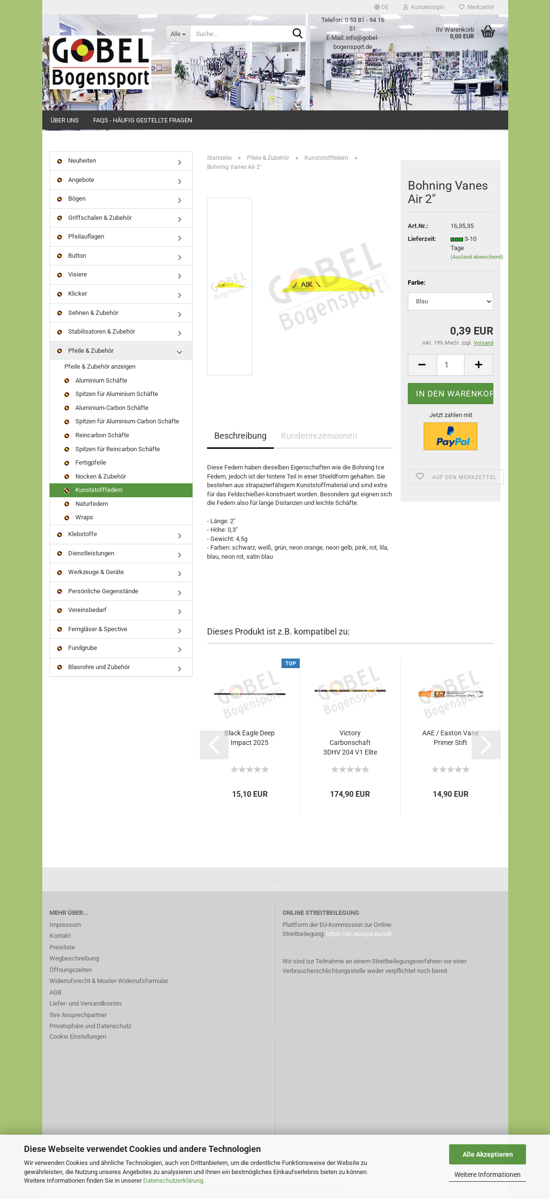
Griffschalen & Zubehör (94, 217)
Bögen (71, 198)
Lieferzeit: (422, 238)
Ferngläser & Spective (92, 629)
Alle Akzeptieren (488, 1154)
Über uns (64, 120)
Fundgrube (77, 647)
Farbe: (417, 282)
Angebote (75, 179)
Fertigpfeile (85, 462)
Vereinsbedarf (82, 609)
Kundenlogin (423, 7)
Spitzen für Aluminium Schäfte (111, 393)
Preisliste (62, 947)
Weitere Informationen (487, 1174)
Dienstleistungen (85, 553)
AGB (55, 992)
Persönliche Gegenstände (97, 591)
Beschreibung (240, 436)
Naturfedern (86, 503)
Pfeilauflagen (80, 236)
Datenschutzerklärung (173, 1180)
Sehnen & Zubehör (87, 312)
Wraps (78, 517)
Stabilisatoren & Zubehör (96, 331)
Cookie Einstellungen (77, 1036)
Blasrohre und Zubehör (93, 667)
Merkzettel (476, 7)
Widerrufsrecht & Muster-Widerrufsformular (108, 980)
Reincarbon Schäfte (96, 435)
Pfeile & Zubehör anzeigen (99, 366)
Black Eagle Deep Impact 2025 (249, 737)
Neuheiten (76, 160)
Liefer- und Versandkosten (85, 1003)
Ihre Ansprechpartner (78, 1015)
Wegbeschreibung (74, 958)
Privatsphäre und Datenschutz (90, 1026)
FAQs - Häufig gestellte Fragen (142, 120)
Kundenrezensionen (319, 436)
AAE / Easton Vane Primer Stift (450, 737)
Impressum (65, 924)
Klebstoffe (77, 534)
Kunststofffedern (93, 489)
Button (71, 255)
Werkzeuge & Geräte (90, 572)
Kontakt (60, 935)
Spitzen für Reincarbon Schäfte (112, 449)
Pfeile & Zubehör (85, 350)
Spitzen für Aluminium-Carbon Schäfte (121, 421)
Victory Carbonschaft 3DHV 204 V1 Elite (350, 742)
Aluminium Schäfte (95, 380)
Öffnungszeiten (70, 969)
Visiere (72, 274)
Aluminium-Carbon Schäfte (106, 407)
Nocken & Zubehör (95, 476)
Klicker (72, 293)
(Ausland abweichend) (477, 257)
